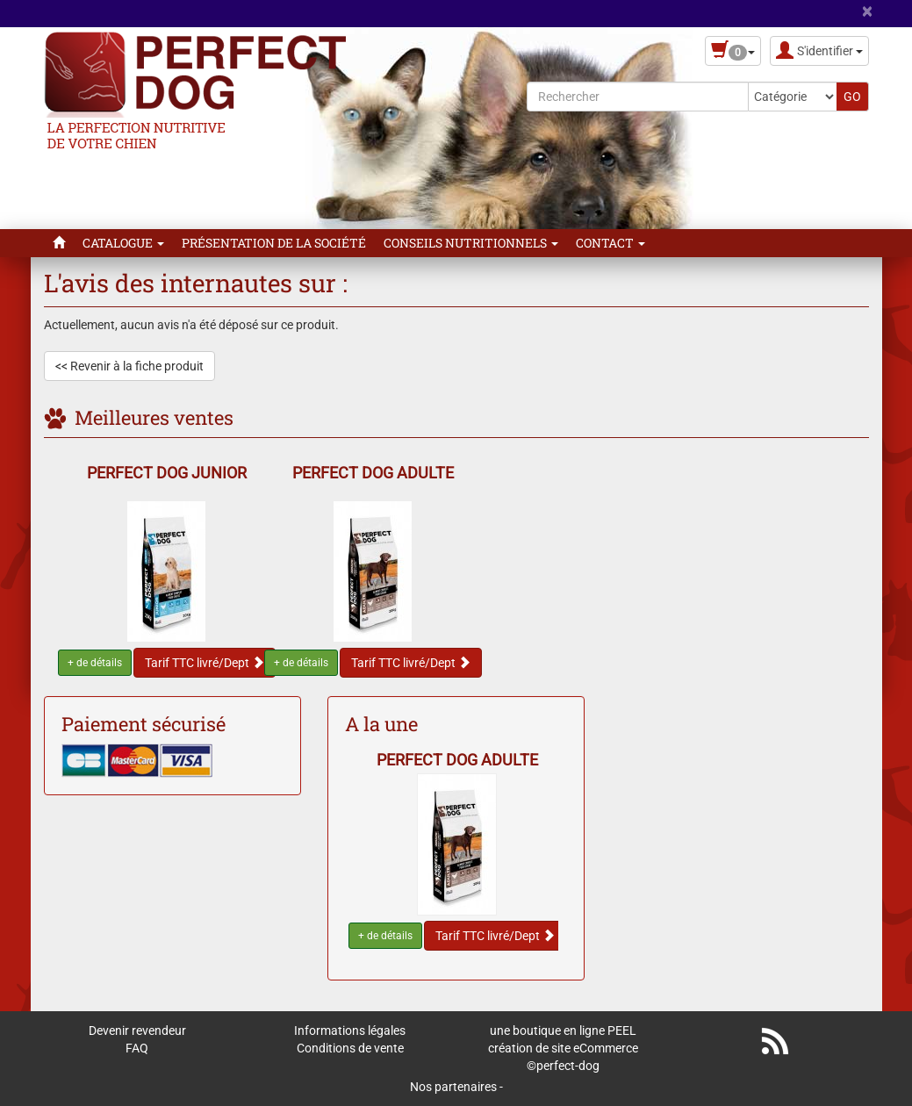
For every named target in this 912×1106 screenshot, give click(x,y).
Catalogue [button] (123, 242)
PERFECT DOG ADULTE (373, 472)
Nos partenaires (453, 1087)
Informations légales (350, 1030)
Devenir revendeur (137, 1030)
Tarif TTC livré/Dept (204, 663)
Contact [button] (610, 242)
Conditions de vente (350, 1048)
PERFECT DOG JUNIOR (167, 472)
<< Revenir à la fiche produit (129, 366)
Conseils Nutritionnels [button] (471, 242)
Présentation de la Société (274, 242)
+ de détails (95, 663)
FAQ (137, 1048)
